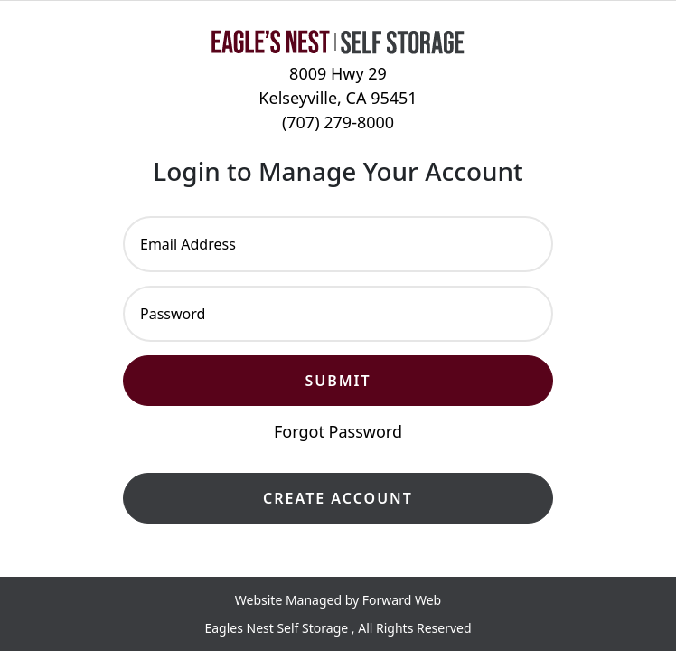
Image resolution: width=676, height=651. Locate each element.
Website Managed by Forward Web (338, 600)
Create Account (338, 498)
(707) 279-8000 (338, 122)
